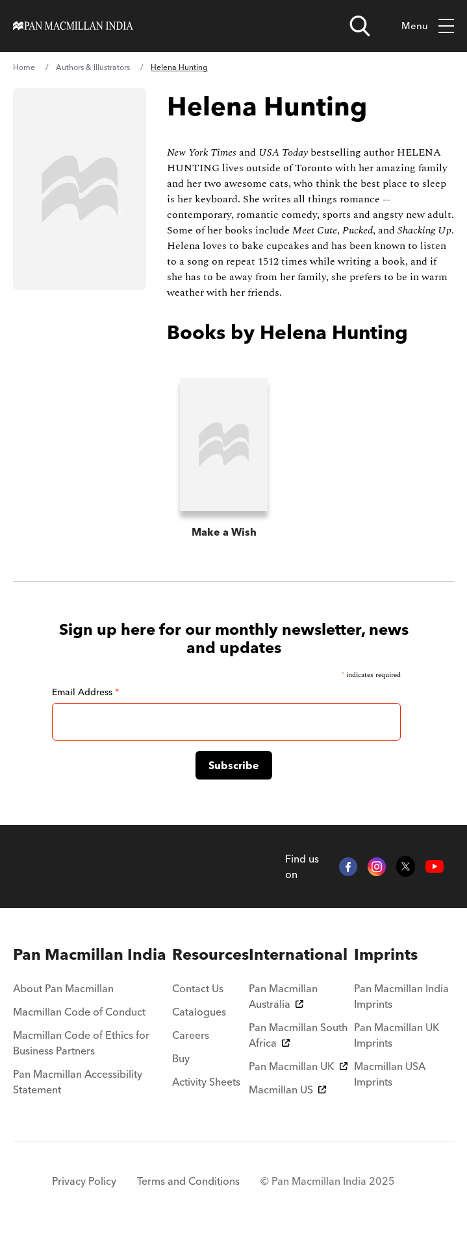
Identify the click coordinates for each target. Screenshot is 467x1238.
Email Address (85, 692)
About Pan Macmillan (63, 988)
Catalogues (199, 1011)
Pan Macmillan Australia (283, 996)
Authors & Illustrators (93, 67)
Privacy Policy (84, 1180)
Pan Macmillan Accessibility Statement (77, 1081)
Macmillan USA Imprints (389, 1074)
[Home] (73, 25)
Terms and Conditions (188, 1180)
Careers (190, 1035)
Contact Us (197, 988)
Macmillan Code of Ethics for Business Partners (81, 1043)
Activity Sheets (206, 1081)
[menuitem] (92, 954)
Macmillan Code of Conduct (79, 1011)
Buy (181, 1058)
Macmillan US (287, 1089)
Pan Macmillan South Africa (298, 1035)
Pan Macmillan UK (298, 1066)
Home (24, 67)
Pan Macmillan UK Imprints (397, 1035)
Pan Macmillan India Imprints (401, 996)
